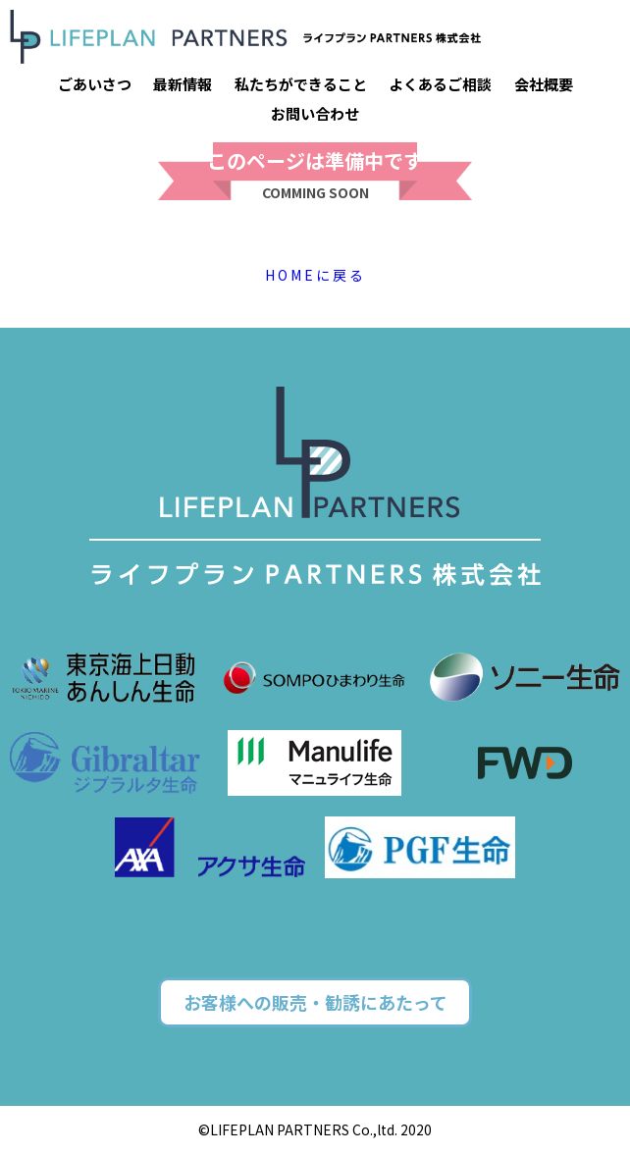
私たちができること (301, 84)
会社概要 (543, 84)
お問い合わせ (315, 113)
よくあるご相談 (440, 84)
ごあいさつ (94, 84)
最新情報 (182, 84)
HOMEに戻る (315, 275)
